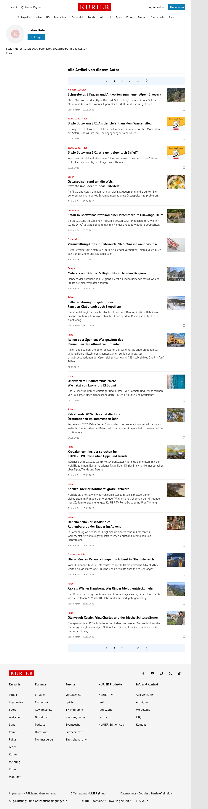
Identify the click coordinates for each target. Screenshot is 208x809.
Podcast (40, 724)
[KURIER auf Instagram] (161, 673)
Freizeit (142, 17)
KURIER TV (106, 694)
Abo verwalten (145, 694)
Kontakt (141, 724)
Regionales (16, 702)
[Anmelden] (157, 7)
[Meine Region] (31, 7)
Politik (91, 17)
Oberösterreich (76, 554)
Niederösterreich (77, 89)
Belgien (72, 268)
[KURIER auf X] (170, 673)
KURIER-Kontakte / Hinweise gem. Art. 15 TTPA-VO (113, 801)
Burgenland (60, 17)
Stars (171, 17)
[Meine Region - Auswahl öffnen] (45, 7)
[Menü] (11, 7)
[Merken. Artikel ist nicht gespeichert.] (184, 109)
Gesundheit (157, 17)
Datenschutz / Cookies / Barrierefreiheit (145, 793)
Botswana (73, 210)
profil (102, 702)
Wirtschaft (105, 17)
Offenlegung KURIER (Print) (88, 793)
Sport (119, 17)
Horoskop (41, 732)
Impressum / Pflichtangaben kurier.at (32, 793)
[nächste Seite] (146, 80)
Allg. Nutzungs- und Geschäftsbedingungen (36, 801)
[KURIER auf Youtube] (152, 673)
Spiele (70, 702)
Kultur (130, 17)
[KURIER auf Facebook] (143, 673)
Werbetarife (143, 709)
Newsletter (42, 717)
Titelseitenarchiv (76, 739)
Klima (12, 769)
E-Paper (40, 694)
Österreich (78, 17)
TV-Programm (74, 709)
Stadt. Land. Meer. (77, 118)
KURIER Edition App (111, 724)
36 (137, 80)
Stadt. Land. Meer (77, 147)
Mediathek (41, 702)
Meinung (14, 762)
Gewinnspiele (43, 709)
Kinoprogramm (75, 717)
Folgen (36, 37)
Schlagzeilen (24, 17)
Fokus (13, 739)
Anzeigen (142, 702)
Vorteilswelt (73, 694)
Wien (39, 17)
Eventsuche (73, 724)
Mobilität (14, 777)
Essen (71, 176)
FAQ (138, 717)
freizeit (13, 732)
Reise (70, 297)
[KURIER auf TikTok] (179, 673)
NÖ (48, 17)
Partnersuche (74, 732)
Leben (13, 747)
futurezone (105, 709)
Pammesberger (44, 739)
